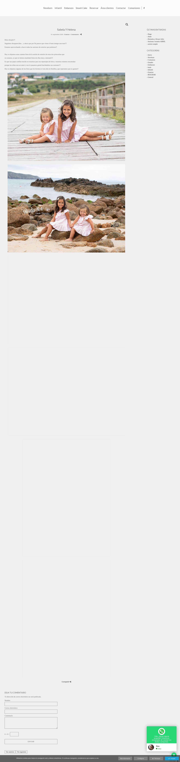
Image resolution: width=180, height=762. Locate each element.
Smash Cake (113, 8)
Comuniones (166, 8)
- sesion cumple (152, 44)
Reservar (125, 8)
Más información (125, 758)
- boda (149, 67)
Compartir (66, 682)
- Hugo (149, 34)
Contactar (153, 8)
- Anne (149, 36)
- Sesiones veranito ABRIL (156, 41)
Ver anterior (10, 752)
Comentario (9, 716)
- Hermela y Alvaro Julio (155, 39)
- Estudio (150, 62)
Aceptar (171, 759)
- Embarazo (151, 65)
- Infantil (150, 70)
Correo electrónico (11, 708)
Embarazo (100, 8)
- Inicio (149, 55)
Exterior (66, 34)
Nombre (7, 700)
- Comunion (151, 60)
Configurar (141, 758)
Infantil (90, 8)
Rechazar (156, 759)
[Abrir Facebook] (176, 8)
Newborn (79, 8)
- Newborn (150, 57)
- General (150, 77)
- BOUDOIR (151, 75)
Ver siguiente (21, 752)
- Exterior (150, 72)
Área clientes (139, 8)
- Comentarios (74, 34)
